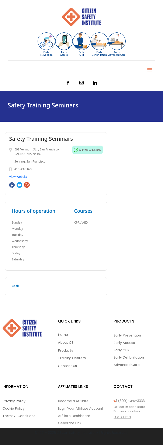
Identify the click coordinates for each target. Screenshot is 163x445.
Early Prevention (127, 335)
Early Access (124, 342)
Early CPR (121, 350)
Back (15, 286)
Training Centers (72, 358)
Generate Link (69, 423)
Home (63, 334)
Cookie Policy (14, 408)
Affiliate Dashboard (74, 415)
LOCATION (122, 417)
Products (65, 350)
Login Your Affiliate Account (80, 408)
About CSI (66, 342)
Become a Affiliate (73, 401)
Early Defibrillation (129, 357)
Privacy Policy (14, 401)
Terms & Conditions (19, 415)
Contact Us (67, 365)
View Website (18, 177)
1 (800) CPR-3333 (130, 400)
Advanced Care (127, 364)
